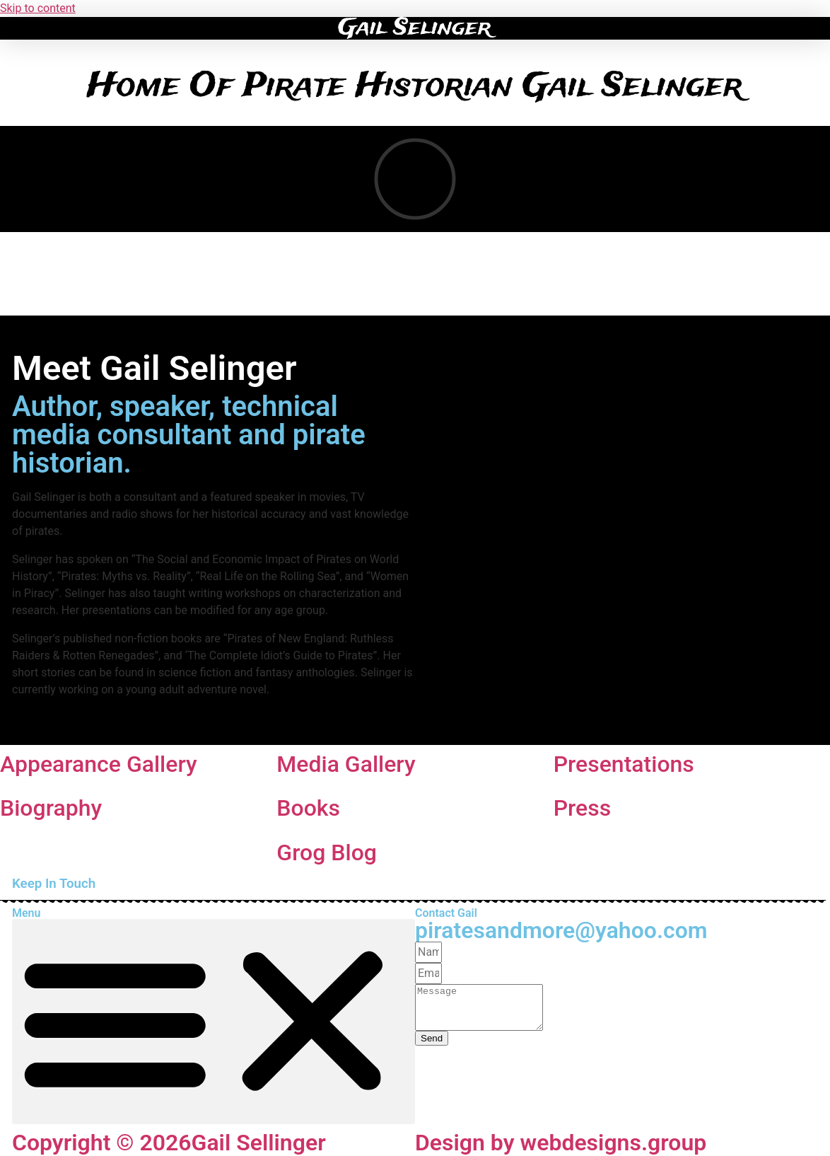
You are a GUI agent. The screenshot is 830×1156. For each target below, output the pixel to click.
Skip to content (38, 8)
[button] (16, 25)
